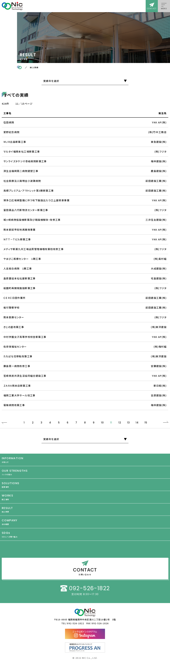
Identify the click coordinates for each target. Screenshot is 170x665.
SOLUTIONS (85, 484)
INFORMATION (85, 459)
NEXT (165, 422)
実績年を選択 (51, 81)
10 (102, 422)
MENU (164, 8)
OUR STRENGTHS (85, 472)
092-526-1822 (89, 588)
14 (137, 422)
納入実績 (34, 67)
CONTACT (152, 8)
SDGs (85, 534)
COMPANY (85, 521)
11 (111, 422)
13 (128, 422)
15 (145, 422)
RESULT (85, 509)
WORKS (85, 497)
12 (119, 422)
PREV (4, 422)
